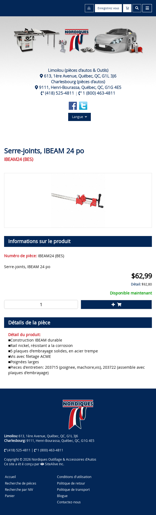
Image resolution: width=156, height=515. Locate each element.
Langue (79, 116)
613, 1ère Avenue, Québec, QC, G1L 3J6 (80, 76)
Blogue (62, 496)
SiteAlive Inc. (52, 464)
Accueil (10, 476)
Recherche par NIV (19, 489)
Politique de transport (73, 489)
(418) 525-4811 (59, 93)
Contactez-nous (69, 502)
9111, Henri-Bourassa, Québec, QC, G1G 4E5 (80, 87)
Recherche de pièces (20, 483)
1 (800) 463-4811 (99, 93)
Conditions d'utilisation (74, 476)
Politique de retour (71, 483)
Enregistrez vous (108, 8)
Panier (10, 496)
